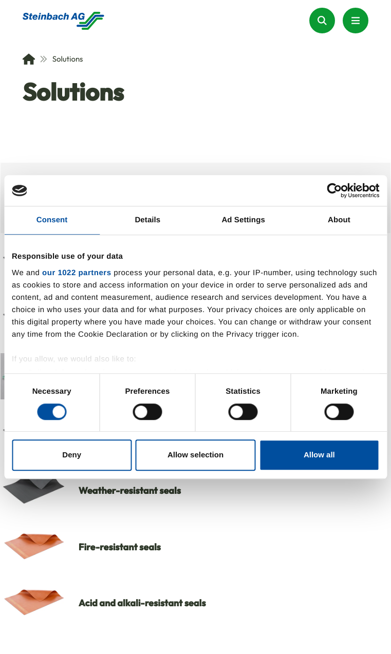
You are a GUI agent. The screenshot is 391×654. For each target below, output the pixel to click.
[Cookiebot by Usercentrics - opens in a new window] (334, 190)
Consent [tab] (52, 220)
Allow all (319, 455)
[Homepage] (63, 21)
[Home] (29, 59)
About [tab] (339, 220)
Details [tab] (147, 220)
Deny (71, 455)
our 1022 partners (76, 272)
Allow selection (195, 455)
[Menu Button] (355, 20)
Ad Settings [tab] (243, 220)
